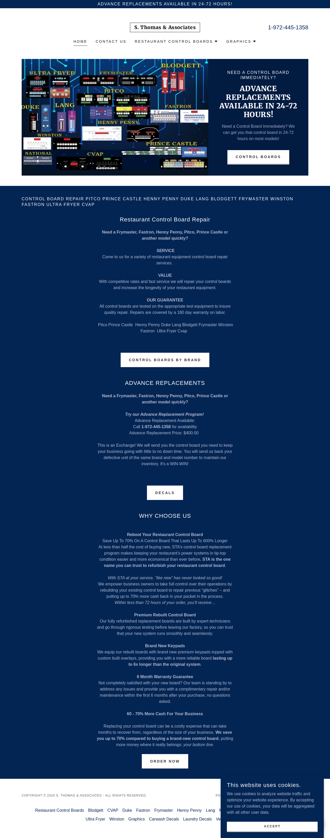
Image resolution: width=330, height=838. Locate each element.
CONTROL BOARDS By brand (165, 360)
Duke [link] (127, 810)
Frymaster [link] (163, 810)
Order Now (165, 761)
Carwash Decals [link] (164, 819)
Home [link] (80, 41)
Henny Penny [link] (189, 810)
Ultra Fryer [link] (95, 819)
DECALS (165, 493)
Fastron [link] (143, 810)
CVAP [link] (113, 810)
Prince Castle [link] (282, 810)
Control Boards (258, 157)
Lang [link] (210, 810)
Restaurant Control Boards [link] (59, 810)
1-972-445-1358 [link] (288, 27)
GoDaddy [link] (249, 795)
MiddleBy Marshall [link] (236, 810)
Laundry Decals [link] (197, 819)
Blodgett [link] (95, 810)
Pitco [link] (261, 810)
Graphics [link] (136, 819)
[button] (176, 41)
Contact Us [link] (111, 41)
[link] (165, 27)
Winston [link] (116, 819)
